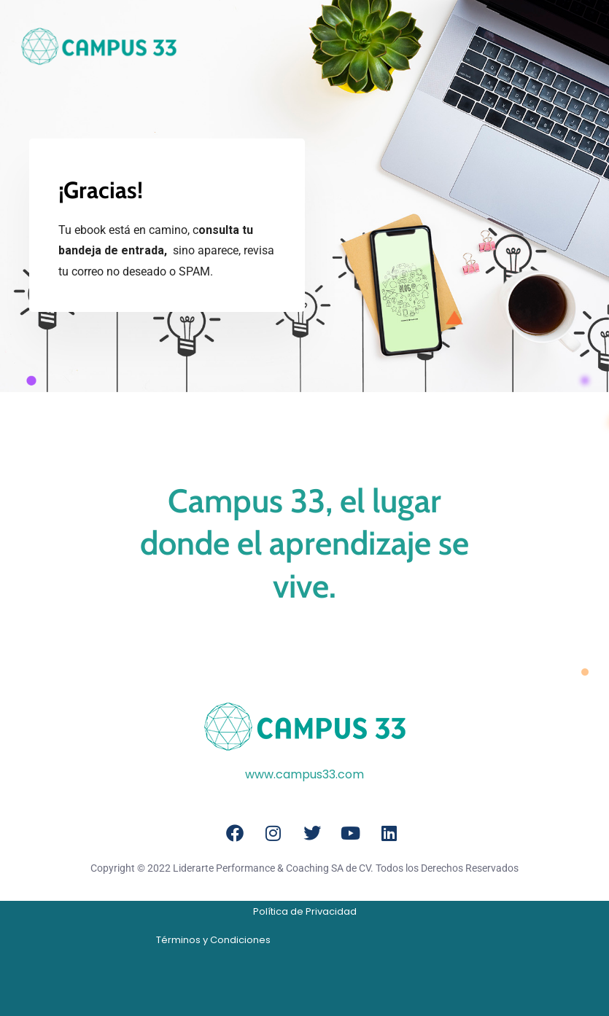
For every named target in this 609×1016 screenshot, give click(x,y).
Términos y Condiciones (213, 940)
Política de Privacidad (305, 911)
